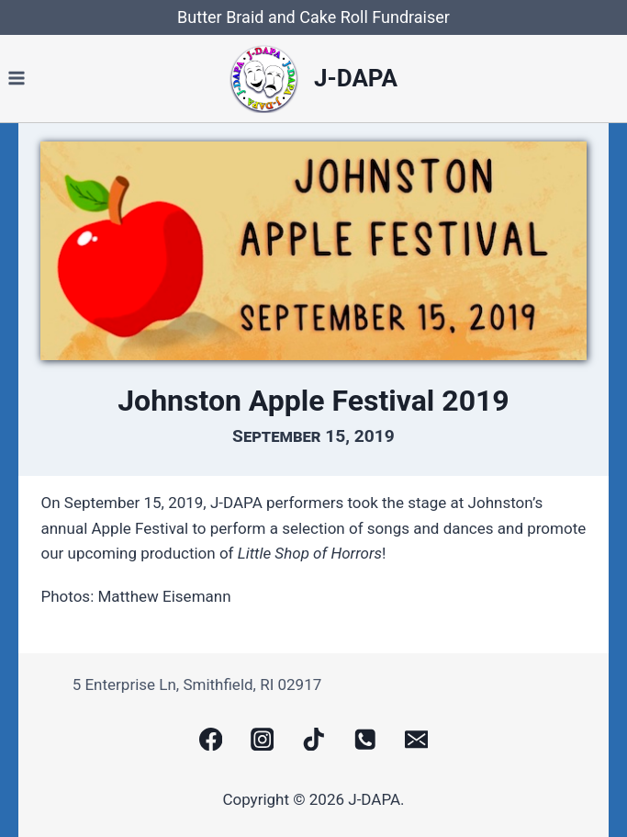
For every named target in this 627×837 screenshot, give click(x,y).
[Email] (416, 739)
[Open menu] (17, 78)
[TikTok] (313, 739)
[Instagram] (262, 739)
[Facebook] (210, 739)
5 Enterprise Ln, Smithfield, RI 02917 (197, 684)
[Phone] (364, 739)
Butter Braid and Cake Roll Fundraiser (313, 17)
